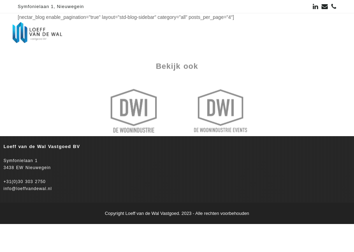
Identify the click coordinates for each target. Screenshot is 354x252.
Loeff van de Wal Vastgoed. (152, 213)
